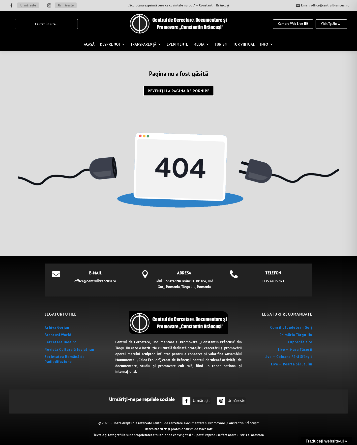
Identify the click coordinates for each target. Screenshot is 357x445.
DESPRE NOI (110, 44)
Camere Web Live (290, 23)
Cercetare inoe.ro (61, 342)
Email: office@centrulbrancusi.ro (325, 5)
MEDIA (198, 44)
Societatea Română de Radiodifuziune (65, 359)
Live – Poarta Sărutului (291, 364)
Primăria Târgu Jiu (295, 334)
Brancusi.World (58, 334)
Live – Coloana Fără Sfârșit (288, 356)
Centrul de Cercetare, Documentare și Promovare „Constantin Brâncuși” (206, 423)
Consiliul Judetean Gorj (291, 327)
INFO (264, 44)
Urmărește (28, 5)
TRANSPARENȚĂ (143, 44)
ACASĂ (89, 44)
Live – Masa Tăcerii (295, 349)
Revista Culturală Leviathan (69, 349)
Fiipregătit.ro (300, 342)
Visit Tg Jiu (329, 23)
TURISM (221, 44)
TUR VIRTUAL (244, 44)
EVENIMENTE (177, 44)
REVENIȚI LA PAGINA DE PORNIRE (178, 90)
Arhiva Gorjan (57, 327)
